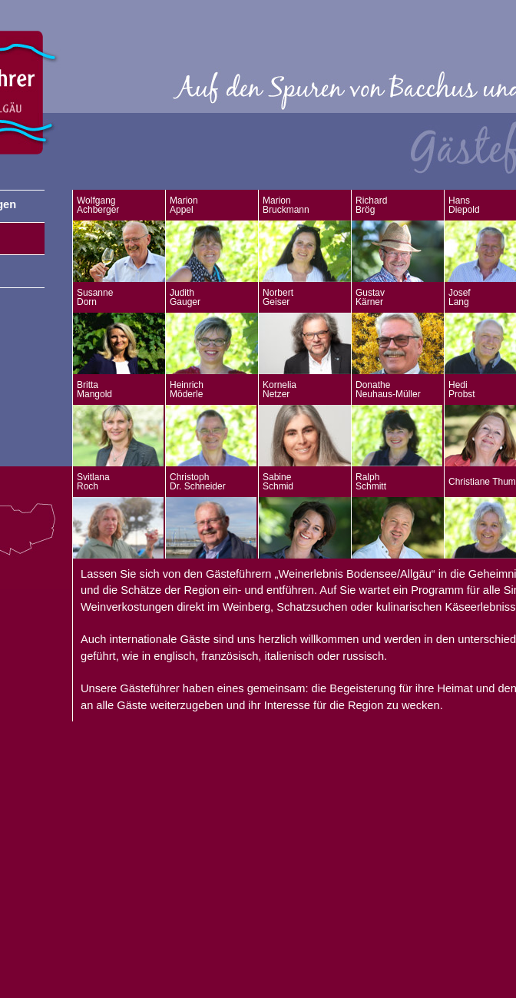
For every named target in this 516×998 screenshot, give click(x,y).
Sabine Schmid (278, 482)
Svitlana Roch (93, 482)
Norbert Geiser (278, 297)
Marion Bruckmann (286, 205)
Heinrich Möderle (186, 390)
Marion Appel (184, 205)
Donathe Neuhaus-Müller (388, 390)
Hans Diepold (464, 205)
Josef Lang (459, 297)
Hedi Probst (461, 390)
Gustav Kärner (370, 297)
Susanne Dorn (95, 297)
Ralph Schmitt (371, 482)
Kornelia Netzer (279, 390)
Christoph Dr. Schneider (198, 482)
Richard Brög (371, 205)
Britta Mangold (94, 390)
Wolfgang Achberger (98, 205)
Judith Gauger (185, 297)
